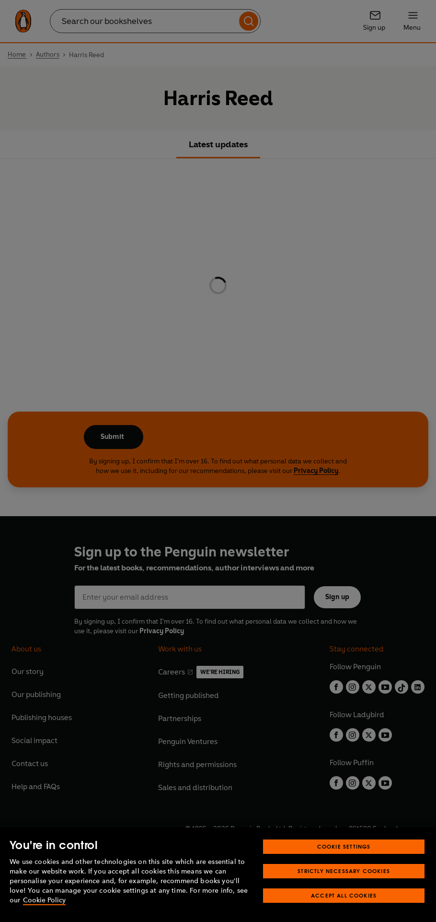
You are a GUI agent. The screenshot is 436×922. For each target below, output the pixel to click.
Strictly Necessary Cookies (344, 871)
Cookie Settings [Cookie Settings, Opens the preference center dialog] (344, 846)
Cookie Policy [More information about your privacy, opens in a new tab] (44, 900)
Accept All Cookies (344, 895)
